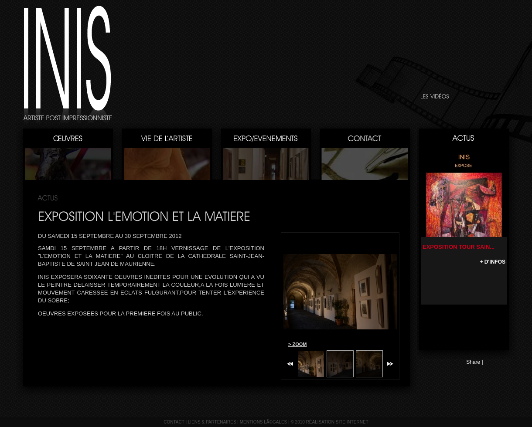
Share (473, 362)
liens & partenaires (212, 422)
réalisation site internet (337, 422)
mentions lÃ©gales (263, 422)
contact (174, 422)
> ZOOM (297, 344)
